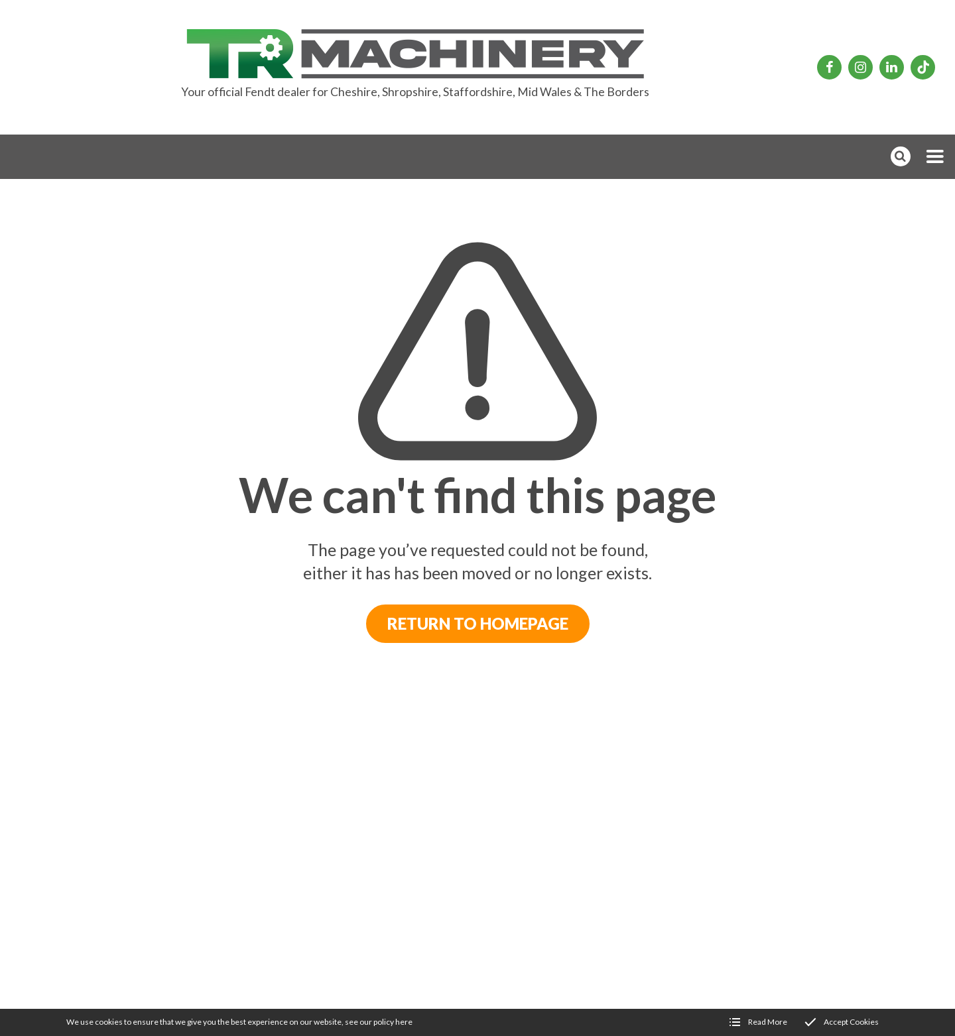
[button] (935, 156)
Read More (767, 1022)
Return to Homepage (477, 623)
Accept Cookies (851, 1022)
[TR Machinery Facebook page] (829, 67)
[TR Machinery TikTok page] (922, 67)
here (404, 1022)
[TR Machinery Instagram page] (860, 67)
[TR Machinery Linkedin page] (891, 67)
